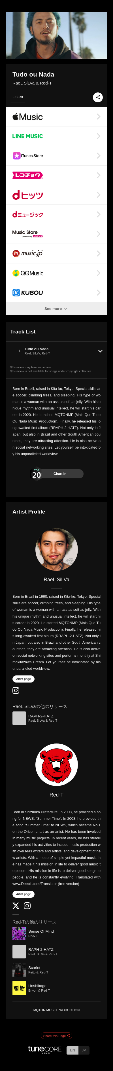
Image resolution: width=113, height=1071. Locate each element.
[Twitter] (15, 907)
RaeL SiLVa (56, 579)
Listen (17, 96)
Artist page (23, 679)
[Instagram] (15, 692)
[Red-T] (56, 764)
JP (84, 1050)
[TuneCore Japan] (45, 1052)
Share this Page (56, 1036)
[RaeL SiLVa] (56, 549)
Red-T (56, 795)
